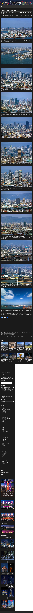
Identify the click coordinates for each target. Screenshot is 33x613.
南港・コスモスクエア (5, 418)
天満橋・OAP (4, 411)
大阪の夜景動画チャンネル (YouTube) (7, 378)
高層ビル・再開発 (5, 332)
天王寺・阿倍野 (28, 332)
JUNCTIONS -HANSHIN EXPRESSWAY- (7, 549)
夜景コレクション (4, 431)
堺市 (2, 421)
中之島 (10, 332)
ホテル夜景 (3, 432)
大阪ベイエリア (6, 334)
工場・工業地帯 (4, 439)
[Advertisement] (9, 325)
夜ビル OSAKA (4, 561)
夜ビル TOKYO (4, 585)
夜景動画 (3, 440)
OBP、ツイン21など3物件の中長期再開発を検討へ (8, 336)
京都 (2, 427)
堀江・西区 (3, 454)
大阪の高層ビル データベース (6, 377)
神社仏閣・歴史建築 (5, 437)
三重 (2, 430)
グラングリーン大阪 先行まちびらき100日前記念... (28, 349)
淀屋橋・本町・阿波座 (18, 332)
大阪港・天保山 (4, 417)
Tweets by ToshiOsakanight (5, 472)
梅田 (1, 332)
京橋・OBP (3, 412)
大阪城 (3, 410)
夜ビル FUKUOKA (10, 573)
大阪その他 (3, 422)
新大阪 (3, 456)
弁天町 (2, 334)
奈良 (2, 428)
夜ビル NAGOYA (4, 573)
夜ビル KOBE (11, 561)
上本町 (3, 455)
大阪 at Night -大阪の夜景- (6, 376)
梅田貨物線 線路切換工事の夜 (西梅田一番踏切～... (4, 360)
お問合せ (8, 372)
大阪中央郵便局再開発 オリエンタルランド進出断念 (24, 336)
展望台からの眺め (11, 334)
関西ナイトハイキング (5, 523)
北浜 (12, 332)
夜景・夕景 (2, 405)
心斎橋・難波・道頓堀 (5, 413)
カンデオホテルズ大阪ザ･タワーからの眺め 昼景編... (4, 349)
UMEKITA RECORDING (7, 537)
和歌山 (3, 429)
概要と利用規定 (4, 372)
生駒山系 (3, 423)
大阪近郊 (3, 461)
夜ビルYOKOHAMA (11, 586)
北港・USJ (3, 419)
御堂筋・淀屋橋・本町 (5, 409)
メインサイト (8, 314)
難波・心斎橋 (23, 332)
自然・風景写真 (3, 463)
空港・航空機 (4, 438)
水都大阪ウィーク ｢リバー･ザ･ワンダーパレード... (20, 360)
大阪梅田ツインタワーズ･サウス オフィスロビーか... (12, 360)
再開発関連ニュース (5, 443)
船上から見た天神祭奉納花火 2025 (7, 396)
